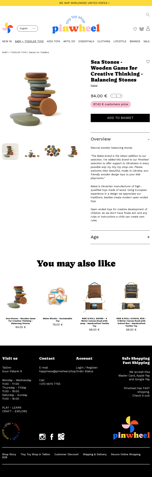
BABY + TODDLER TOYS (29, 41)
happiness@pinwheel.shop (57, 371)
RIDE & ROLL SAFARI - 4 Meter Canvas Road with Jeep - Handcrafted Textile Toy (94, 322)
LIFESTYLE (120, 41)
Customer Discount (66, 454)
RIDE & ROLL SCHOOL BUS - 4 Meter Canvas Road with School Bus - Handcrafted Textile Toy (131, 322)
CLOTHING (103, 41)
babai (94, 85)
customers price (116, 104)
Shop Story (9, 454)
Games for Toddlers (39, 52)
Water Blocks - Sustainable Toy (57, 319)
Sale (146, 41)
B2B (4, 457)
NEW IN (7, 41)
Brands (135, 41)
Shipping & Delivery (95, 454)
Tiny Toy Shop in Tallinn (35, 454)
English (24, 28)
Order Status (84, 371)
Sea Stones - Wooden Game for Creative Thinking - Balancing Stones (20, 321)
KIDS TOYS (53, 41)
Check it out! (141, 395)
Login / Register (87, 367)
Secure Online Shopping (125, 454)
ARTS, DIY (69, 41)
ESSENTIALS (86, 41)
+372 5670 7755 (49, 384)
